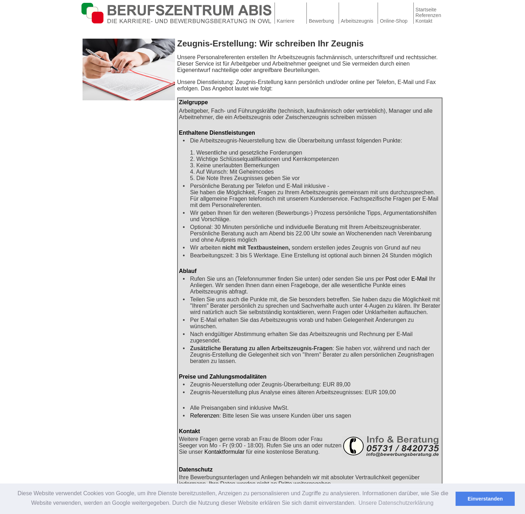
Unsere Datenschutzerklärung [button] (396, 503)
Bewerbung (321, 21)
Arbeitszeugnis (357, 21)
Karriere (285, 21)
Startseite (426, 9)
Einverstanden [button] (485, 499)
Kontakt (424, 21)
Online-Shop (393, 21)
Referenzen (428, 15)
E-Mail (419, 279)
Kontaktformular (224, 452)
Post (391, 279)
